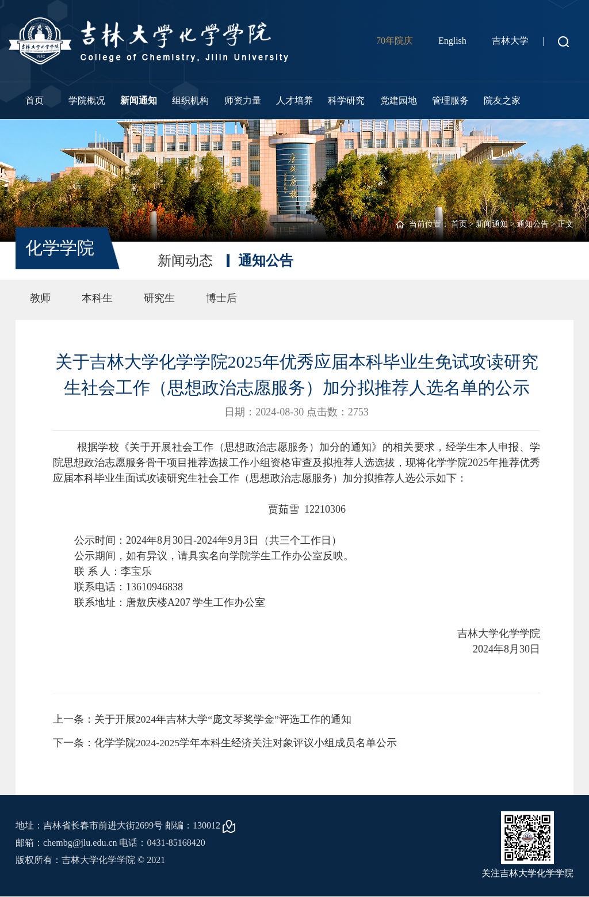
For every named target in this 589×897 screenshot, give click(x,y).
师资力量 (242, 100)
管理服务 (450, 100)
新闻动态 (185, 260)
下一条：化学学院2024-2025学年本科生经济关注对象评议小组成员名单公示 (225, 743)
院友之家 (502, 100)
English (452, 40)
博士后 (221, 298)
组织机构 (190, 100)
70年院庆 (394, 40)
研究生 (159, 298)
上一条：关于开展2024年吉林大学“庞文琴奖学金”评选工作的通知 (202, 719)
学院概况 (86, 100)
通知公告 (533, 224)
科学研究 (346, 100)
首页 (34, 100)
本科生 (97, 298)
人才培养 (294, 100)
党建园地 (398, 100)
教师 (40, 298)
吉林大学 (510, 40)
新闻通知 (138, 100)
